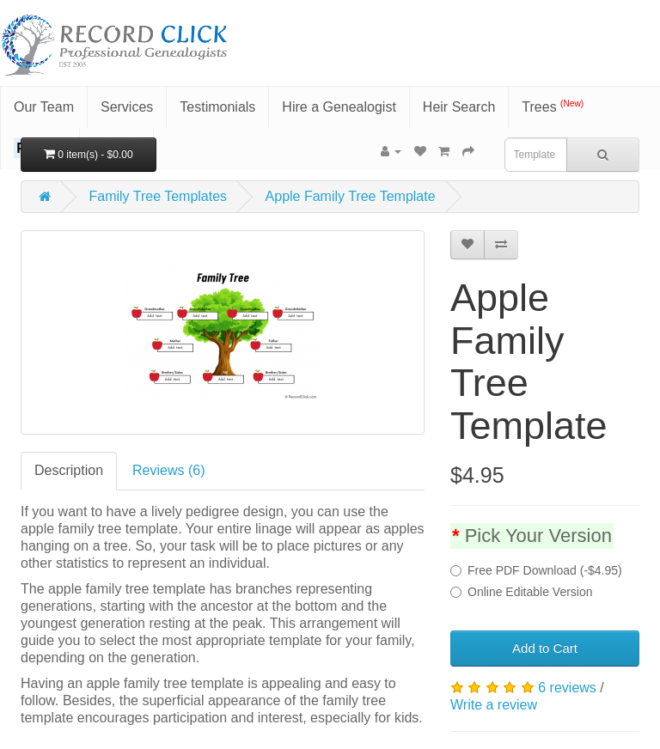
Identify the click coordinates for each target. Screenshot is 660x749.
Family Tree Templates (158, 196)
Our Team (44, 107)
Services (127, 107)
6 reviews (567, 687)
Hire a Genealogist (339, 107)
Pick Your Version (538, 535)
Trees (553, 105)
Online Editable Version (521, 592)
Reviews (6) (168, 470)
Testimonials (217, 107)
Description (68, 470)
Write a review (493, 704)
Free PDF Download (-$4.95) (536, 570)
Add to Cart (545, 648)
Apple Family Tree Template (351, 196)
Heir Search (459, 107)
